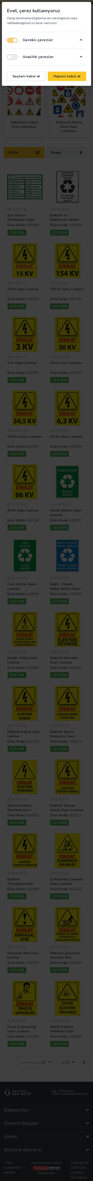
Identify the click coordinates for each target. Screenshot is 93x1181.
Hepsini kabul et (66, 76)
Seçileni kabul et (26, 76)
